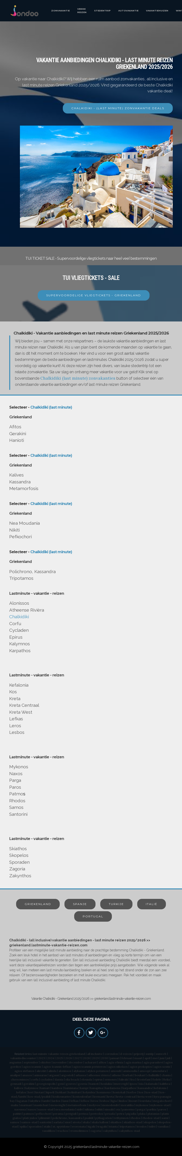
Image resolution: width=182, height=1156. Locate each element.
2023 (41, 1058)
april (147, 1058)
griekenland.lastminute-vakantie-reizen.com (106, 1147)
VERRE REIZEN (81, 11)
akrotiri (41, 1071)
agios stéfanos (24, 1071)
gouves (71, 1083)
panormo (128, 1109)
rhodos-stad (151, 1118)
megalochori (162, 1101)
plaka (142, 1113)
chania (166, 1075)
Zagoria (17, 868)
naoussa (20, 1109)
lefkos (85, 1101)
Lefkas (16, 718)
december (76, 1062)
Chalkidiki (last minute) (51, 407)
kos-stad (151, 1092)
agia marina (133, 1062)
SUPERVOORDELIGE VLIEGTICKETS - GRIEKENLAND (93, 295)
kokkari (61, 1092)
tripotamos (127, 1126)
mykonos (142, 1105)
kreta (110, 1096)
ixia (141, 1083)
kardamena (112, 1088)
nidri (80, 1109)
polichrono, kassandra (67, 1118)
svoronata (79, 1126)
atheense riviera (99, 1075)
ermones (111, 1079)
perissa (83, 1113)
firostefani (143, 1079)
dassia (59, 1079)
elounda (86, 1079)
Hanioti (16, 440)
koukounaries (62, 1096)
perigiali (71, 1113)
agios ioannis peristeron (89, 1066)
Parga (15, 780)
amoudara (159, 1071)
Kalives (16, 474)
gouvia (82, 1083)
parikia (151, 1109)
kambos (57, 1088)
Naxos (16, 773)
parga (141, 1109)
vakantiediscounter (23, 1058)
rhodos (136, 1118)
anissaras (40, 1075)
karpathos (129, 1088)
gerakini (28, 1083)
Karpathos (20, 650)
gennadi (15, 1083)
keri (30, 1092)
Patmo (16, 793)
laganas (22, 1101)
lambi (46, 1101)
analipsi (15, 1075)
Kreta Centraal (24, 705)
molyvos (94, 1105)
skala (86, 1122)
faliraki (123, 1079)
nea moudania (65, 1109)
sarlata (58, 1122)
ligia (114, 1101)
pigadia (131, 1113)
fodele (157, 1079)
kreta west (145, 1096)
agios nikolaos (118, 1066)
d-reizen (126, 1054)
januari (114, 1058)
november (60, 1062)
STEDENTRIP (102, 10)
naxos (32, 1109)
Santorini (18, 814)
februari (127, 1058)
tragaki (102, 1126)
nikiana (89, 1109)
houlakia (106, 1083)
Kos (13, 691)
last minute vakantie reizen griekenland (59, 1054)
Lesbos (16, 732)
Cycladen (19, 630)
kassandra (145, 1088)
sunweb (161, 1054)
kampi (84, 1088)
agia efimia (115, 1062)
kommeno (104, 1092)
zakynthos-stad (129, 1130)
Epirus (16, 637)
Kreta (14, 698)
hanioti (94, 1083)
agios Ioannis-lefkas (57, 1066)
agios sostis (162, 1066)
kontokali (119, 1092)
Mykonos (18, 766)
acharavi (90, 1062)
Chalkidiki (19, 616)
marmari (26, 1105)
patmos (29, 1113)
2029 (95, 1058)
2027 (77, 1058)
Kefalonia (18, 685)
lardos (56, 1101)
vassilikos (48, 1130)
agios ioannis (32, 1066)
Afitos (15, 426)
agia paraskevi (153, 1062)
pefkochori (43, 1113)
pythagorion (103, 1118)
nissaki (109, 1109)
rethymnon (121, 1118)
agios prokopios (141, 1066)
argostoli (67, 1075)
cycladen (47, 1079)
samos (14, 1122)
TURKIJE (116, 904)
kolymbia (89, 1092)
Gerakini (17, 433)
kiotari (39, 1092)
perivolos (97, 1113)
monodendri (110, 1105)
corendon (111, 1054)
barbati (128, 1075)
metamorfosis (77, 1105)
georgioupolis (46, 1083)
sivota (77, 1122)
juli (168, 1058)
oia (118, 1109)
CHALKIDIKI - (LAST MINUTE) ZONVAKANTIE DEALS (117, 108)
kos (141, 1092)
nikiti (99, 1109)
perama (58, 1113)
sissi (68, 1122)
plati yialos (30, 1118)
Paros (15, 787)
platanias (154, 1113)
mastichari (41, 1105)
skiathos (116, 1122)
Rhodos (17, 800)
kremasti (99, 1096)
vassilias (163, 1126)
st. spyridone (61, 1126)
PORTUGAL (93, 916)
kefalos (21, 1092)
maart (138, 1058)
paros (162, 1109)
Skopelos (18, 855)
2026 (68, 1058)
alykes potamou (98, 1071)
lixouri (133, 1101)
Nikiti (14, 530)
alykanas (79, 1071)
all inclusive (95, 1054)
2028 (86, 1058)
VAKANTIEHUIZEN (157, 10)
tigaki (91, 1126)
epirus (98, 1079)
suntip (150, 1054)
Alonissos (19, 603)
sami (165, 1118)
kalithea (165, 1083)
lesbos (104, 1101)
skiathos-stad (133, 1122)
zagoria (95, 1130)
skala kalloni (100, 1122)
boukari (140, 1075)
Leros (15, 725)
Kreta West (20, 712)
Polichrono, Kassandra (32, 571)
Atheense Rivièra (26, 610)
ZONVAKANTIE (60, 10)
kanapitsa (96, 1088)
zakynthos (110, 1130)
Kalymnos (19, 643)
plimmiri (44, 1118)
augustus (15, 1062)
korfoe (131, 1092)
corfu (34, 1079)
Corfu (15, 623)
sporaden (35, 1126)
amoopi (145, 1071)
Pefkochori (20, 536)
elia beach (72, 1079)
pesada (110, 1113)
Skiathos (18, 848)
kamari (45, 1088)
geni (61, 1083)
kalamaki (152, 1083)
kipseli (50, 1092)
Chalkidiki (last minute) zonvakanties (77, 378)
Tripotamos (21, 578)
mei (155, 1058)
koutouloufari (82, 1096)
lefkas (75, 1101)
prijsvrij (139, 1054)
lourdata (145, 1101)
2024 (50, 1058)
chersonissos (20, 1079)
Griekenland (20, 417)
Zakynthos (20, 875)
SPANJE (80, 904)
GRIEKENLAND (38, 904)
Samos (16, 807)
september (31, 1062)
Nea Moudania (24, 523)
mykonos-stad (160, 1105)
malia (14, 1105)
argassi (54, 1075)
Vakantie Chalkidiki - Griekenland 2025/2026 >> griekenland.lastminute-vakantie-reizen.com (91, 998)
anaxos (27, 1075)
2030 (104, 1058)
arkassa (81, 1075)
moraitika (127, 1105)
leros (94, 1101)
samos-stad (29, 1122)
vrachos (62, 1130)
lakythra (35, 1101)
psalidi (89, 1118)
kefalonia (160, 1088)
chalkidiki (153, 1075)
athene (116, 1075)
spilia (23, 1126)
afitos (102, 1062)
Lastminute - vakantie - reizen (36, 593)
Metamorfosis (23, 488)
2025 (59, 1058)
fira (132, 1079)
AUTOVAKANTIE (128, 10)
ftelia (166, 1079)
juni (162, 1058)
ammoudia (130, 1071)
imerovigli (121, 1083)
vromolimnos (79, 1130)
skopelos (150, 1122)
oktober (45, 1062)
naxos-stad (45, 1109)
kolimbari (74, 1092)
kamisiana (71, 1088)
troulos (142, 1126)
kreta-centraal (126, 1096)
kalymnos (31, 1088)
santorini (45, 1122)
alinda (52, 1071)
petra (120, 1113)
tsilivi (152, 1126)
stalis (47, 1126)
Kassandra (20, 481)
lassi (65, 1101)
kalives (18, 1088)
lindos (123, 1101)
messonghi (57, 1105)
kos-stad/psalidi (39, 1096)
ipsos (133, 1083)
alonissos (65, 1071)
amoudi (116, 1071)
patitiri (17, 1113)
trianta (113, 1126)
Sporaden (19, 862)
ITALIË (151, 904)
